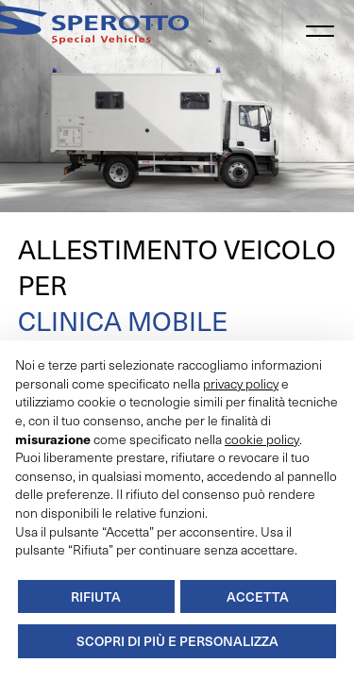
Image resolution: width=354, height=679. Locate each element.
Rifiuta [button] (96, 596)
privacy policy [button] (240, 383)
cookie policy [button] (262, 439)
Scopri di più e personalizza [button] (177, 641)
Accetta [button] (258, 596)
